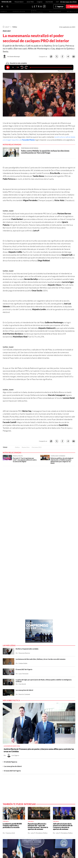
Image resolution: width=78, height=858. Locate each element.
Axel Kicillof (49, 2)
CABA (34, 755)
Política (14, 27)
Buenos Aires (25, 447)
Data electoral (37, 11)
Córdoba (57, 755)
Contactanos (25, 750)
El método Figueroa (10, 612)
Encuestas (55, 11)
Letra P (7, 27)
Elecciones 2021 (37, 447)
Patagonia (34, 758)
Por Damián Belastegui (13, 56)
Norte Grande (67, 755)
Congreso (39, 2)
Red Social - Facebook (38, 750)
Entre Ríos (48, 755)
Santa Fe (41, 755)
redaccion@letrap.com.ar (65, 781)
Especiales (19, 11)
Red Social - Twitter (33, 750)
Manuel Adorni (19, 2)
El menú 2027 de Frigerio (12, 621)
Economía (17, 755)
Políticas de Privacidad (66, 783)
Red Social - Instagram (43, 750)
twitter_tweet (8, 211)
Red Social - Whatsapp (54, 750)
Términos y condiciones (52, 783)
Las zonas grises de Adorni (13, 616)
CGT (57, 2)
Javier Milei (30, 2)
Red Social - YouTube (49, 750)
